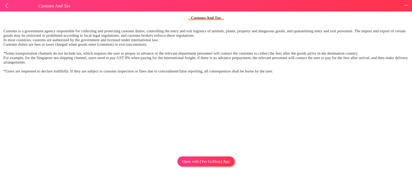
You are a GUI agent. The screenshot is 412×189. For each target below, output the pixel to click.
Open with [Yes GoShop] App (206, 161)
